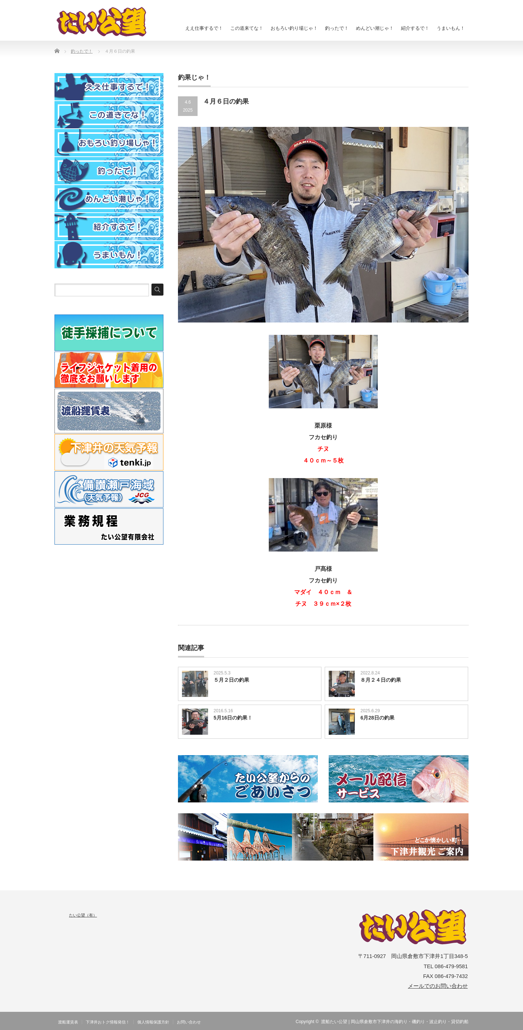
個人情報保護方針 (153, 1022)
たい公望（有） (83, 915)
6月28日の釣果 (377, 718)
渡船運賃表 (68, 1022)
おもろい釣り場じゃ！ (294, 28)
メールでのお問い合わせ (438, 986)
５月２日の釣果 (231, 680)
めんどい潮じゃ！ (375, 28)
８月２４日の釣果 (380, 680)
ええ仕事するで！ (204, 28)
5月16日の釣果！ (233, 718)
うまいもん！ (451, 28)
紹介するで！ (415, 28)
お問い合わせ (189, 1022)
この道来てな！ (246, 28)
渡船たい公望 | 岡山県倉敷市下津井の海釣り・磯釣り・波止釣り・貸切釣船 (395, 1021)
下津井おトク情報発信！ (108, 1022)
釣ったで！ (337, 28)
